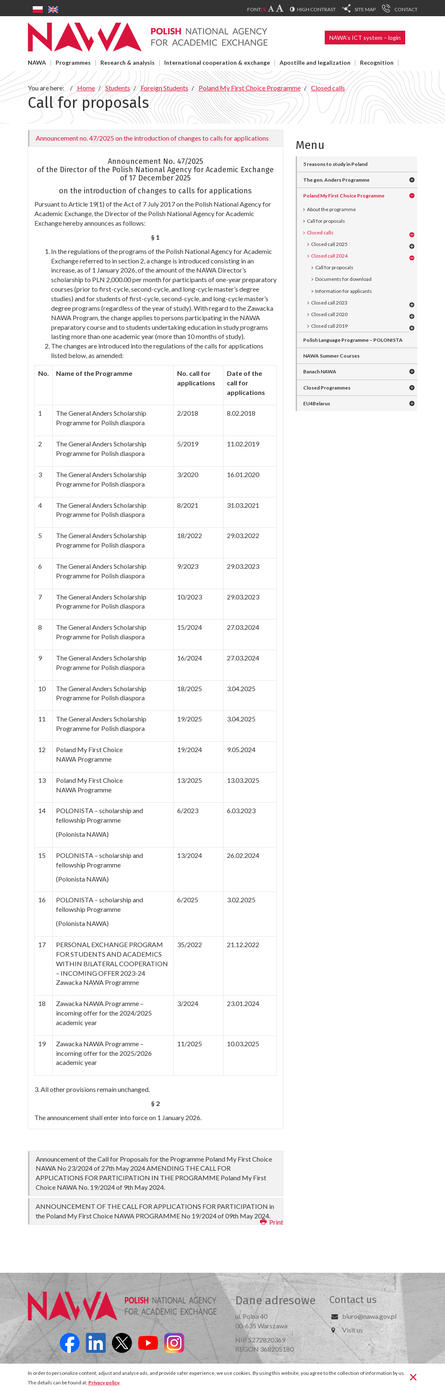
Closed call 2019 (329, 326)
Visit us (352, 1330)
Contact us (353, 1300)
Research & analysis (127, 62)
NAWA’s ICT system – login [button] (365, 37)
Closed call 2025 (329, 244)
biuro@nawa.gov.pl (369, 1316)
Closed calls (320, 232)
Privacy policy (103, 1382)
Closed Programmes (326, 388)
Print (271, 1222)
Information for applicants (343, 291)
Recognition (377, 62)
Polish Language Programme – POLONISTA (353, 340)
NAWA (37, 62)
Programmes (73, 62)
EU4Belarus (316, 403)
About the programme (331, 209)
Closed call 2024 (329, 256)
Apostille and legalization (315, 62)
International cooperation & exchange (217, 62)
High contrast (316, 9)
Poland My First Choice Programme (343, 195)
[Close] (413, 1376)
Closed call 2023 (329, 303)
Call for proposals (326, 221)
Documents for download (343, 279)
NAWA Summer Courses (331, 356)
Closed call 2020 (329, 314)
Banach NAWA (319, 371)
